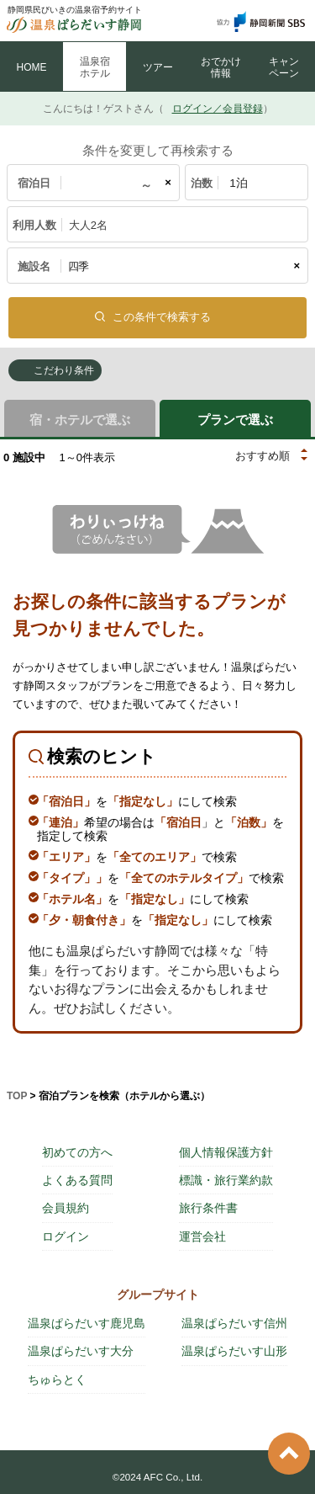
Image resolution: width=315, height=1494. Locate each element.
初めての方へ (77, 1152)
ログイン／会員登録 (217, 108)
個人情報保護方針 (226, 1152)
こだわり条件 (64, 370)
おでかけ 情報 (221, 67)
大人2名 (88, 225)
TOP (17, 1096)
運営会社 (202, 1236)
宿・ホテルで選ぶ (79, 419)
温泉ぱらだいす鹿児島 (86, 1323)
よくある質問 (77, 1180)
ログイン (65, 1236)
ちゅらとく (57, 1379)
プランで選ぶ (235, 419)
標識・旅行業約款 (226, 1180)
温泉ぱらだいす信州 (234, 1323)
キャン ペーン (284, 67)
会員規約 (65, 1208)
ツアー (158, 67)
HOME (32, 67)
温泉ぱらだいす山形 (234, 1351)
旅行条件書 (208, 1208)
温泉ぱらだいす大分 (81, 1351)
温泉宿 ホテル (95, 67)
